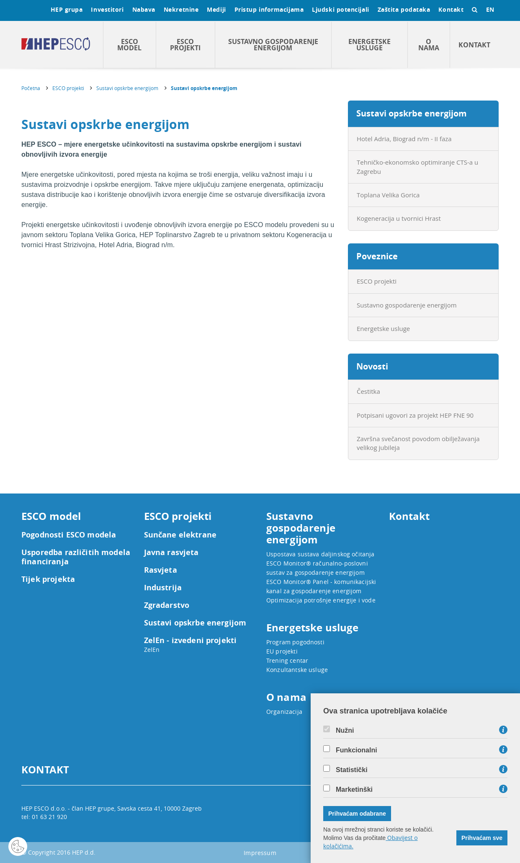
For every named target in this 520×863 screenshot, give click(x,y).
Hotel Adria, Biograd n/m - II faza (404, 138)
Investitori (107, 9)
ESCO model (129, 44)
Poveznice (377, 256)
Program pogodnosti (295, 642)
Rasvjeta (160, 570)
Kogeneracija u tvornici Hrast (399, 218)
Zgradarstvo (167, 605)
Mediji (216, 9)
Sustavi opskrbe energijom (127, 88)
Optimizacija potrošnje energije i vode (321, 600)
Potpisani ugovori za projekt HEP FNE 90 (415, 415)
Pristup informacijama (269, 9)
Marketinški (354, 789)
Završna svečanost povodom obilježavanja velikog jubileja (418, 443)
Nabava (143, 9)
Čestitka (368, 391)
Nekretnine (181, 9)
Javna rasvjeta (171, 552)
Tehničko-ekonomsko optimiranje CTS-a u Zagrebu (417, 166)
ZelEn (152, 650)
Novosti (372, 366)
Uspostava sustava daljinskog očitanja (320, 554)
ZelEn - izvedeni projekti (190, 640)
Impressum (260, 853)
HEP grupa (67, 9)
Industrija (163, 587)
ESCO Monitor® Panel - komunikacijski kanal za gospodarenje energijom (321, 586)
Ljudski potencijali (340, 9)
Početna (30, 88)
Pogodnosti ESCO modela (68, 535)
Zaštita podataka (404, 9)
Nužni (345, 730)
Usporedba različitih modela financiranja (75, 557)
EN (490, 9)
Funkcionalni (356, 750)
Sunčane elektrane (180, 535)
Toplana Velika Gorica (388, 195)
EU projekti (282, 651)
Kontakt (450, 9)
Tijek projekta (48, 579)
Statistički (352, 770)
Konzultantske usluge (297, 670)
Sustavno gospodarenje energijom (273, 44)
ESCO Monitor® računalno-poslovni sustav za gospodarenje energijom (317, 567)
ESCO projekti (185, 44)
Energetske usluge (369, 44)
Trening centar (287, 660)
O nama (428, 44)
